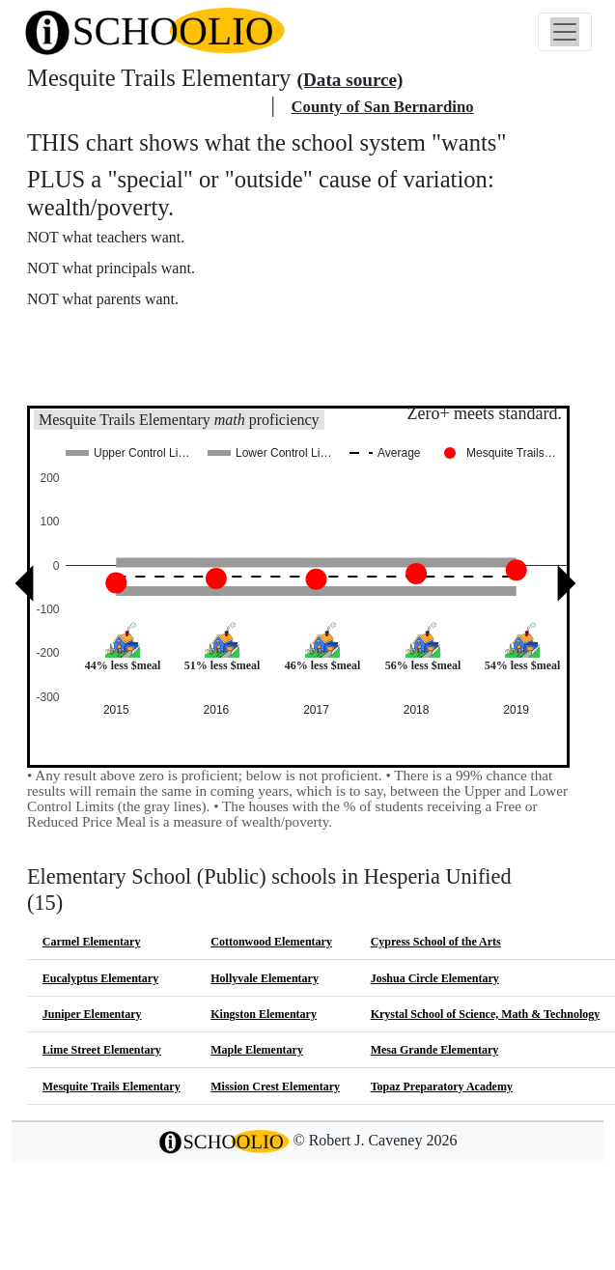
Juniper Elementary (92, 1014)
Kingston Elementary (263, 1014)
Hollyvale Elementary (264, 978)
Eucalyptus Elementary (100, 978)
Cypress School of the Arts (436, 941)
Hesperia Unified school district (146, 107)
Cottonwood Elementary (271, 941)
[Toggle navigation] (565, 32)
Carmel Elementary (91, 941)
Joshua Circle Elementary (435, 978)
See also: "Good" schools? (123, 377)
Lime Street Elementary (101, 1050)
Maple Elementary (256, 1050)
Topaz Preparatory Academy (442, 1086)
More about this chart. (110, 334)
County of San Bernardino (382, 107)
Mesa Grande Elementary (435, 1050)
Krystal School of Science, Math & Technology (486, 1014)
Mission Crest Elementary (275, 1086)
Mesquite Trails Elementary (111, 1086)
